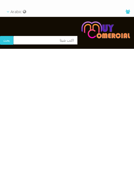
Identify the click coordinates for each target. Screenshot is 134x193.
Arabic (16, 11)
